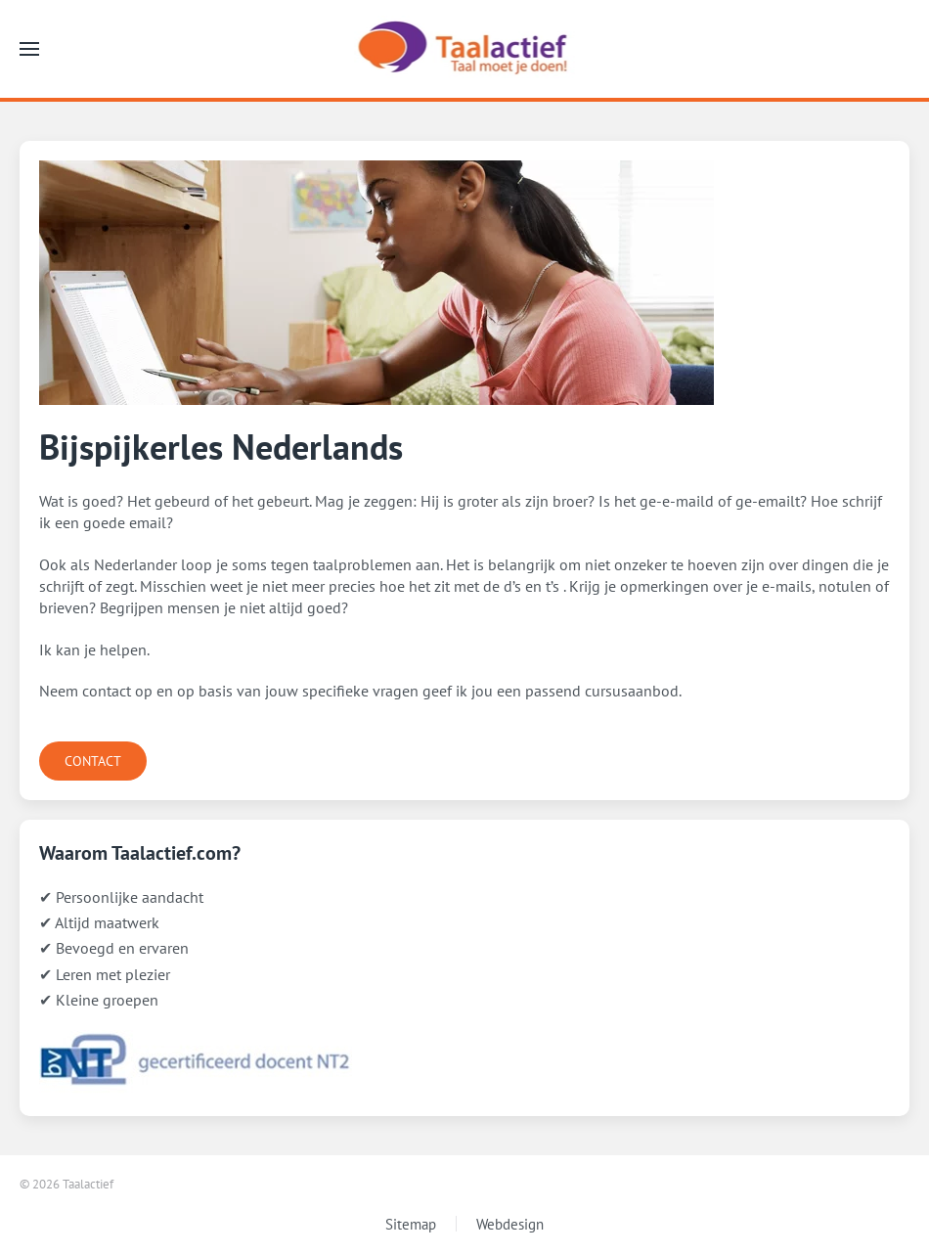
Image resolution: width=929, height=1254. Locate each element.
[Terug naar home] (465, 49)
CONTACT (93, 761)
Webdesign (510, 1224)
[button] (29, 49)
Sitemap (410, 1224)
